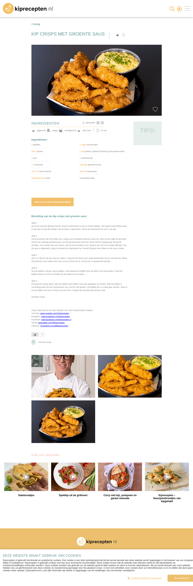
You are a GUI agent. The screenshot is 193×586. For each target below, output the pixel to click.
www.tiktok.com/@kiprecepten (51, 323)
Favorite (155, 109)
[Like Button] (117, 35)
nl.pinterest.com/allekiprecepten (54, 326)
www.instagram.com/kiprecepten (55, 316)
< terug (35, 24)
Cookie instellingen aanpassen (145, 578)
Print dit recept (45, 342)
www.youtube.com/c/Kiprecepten (54, 313)
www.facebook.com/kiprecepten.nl (56, 319)
